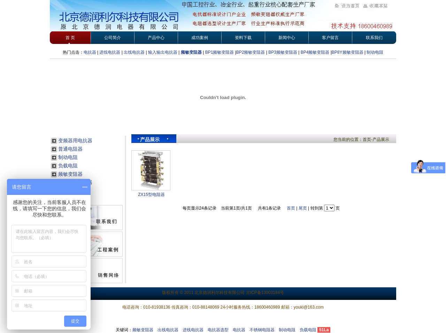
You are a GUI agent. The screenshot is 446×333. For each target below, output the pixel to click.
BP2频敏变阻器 (250, 52)
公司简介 (112, 37)
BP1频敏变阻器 (219, 52)
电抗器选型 (218, 329)
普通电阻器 (70, 149)
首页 (291, 208)
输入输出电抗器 (162, 52)
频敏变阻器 (191, 52)
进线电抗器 (109, 52)
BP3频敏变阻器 (282, 52)
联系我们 (374, 37)
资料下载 (243, 37)
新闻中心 (286, 37)
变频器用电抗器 (75, 140)
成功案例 (199, 37)
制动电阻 (375, 52)
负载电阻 (68, 165)
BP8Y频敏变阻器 (348, 52)
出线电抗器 (134, 52)
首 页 (70, 37)
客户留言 (330, 37)
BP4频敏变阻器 (315, 52)
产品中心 (156, 37)
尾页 (303, 208)
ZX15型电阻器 (151, 194)
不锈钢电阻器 (262, 329)
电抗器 (90, 52)
